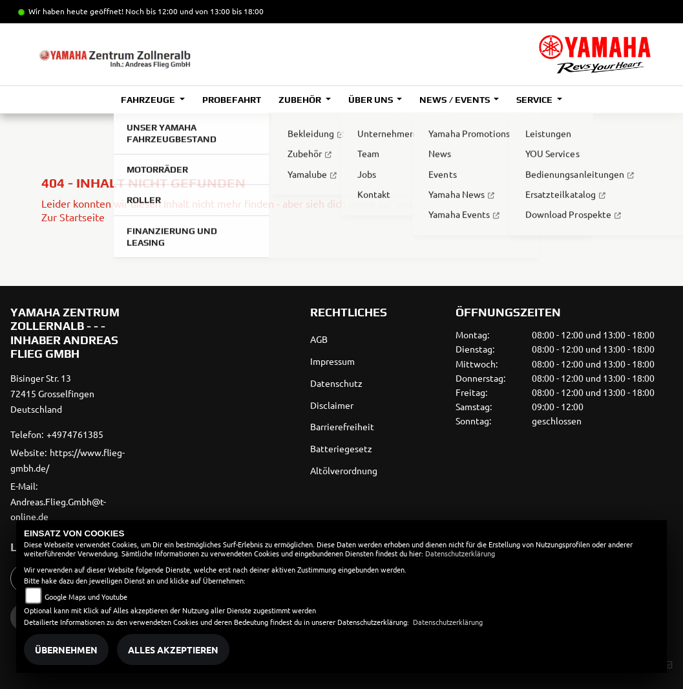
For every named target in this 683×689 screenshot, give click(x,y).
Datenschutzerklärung (460, 553)
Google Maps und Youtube (86, 596)
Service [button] (535, 99)
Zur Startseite (73, 216)
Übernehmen (66, 649)
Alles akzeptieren (173, 649)
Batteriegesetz (341, 448)
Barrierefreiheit (342, 426)
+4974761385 (75, 434)
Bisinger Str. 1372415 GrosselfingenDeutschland (52, 393)
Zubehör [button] (300, 99)
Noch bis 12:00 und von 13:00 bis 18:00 (194, 11)
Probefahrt (231, 99)
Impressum (332, 361)
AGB (319, 339)
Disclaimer (331, 405)
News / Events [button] (455, 99)
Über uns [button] (371, 99)
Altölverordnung (343, 470)
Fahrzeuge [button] (149, 99)
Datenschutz (336, 383)
